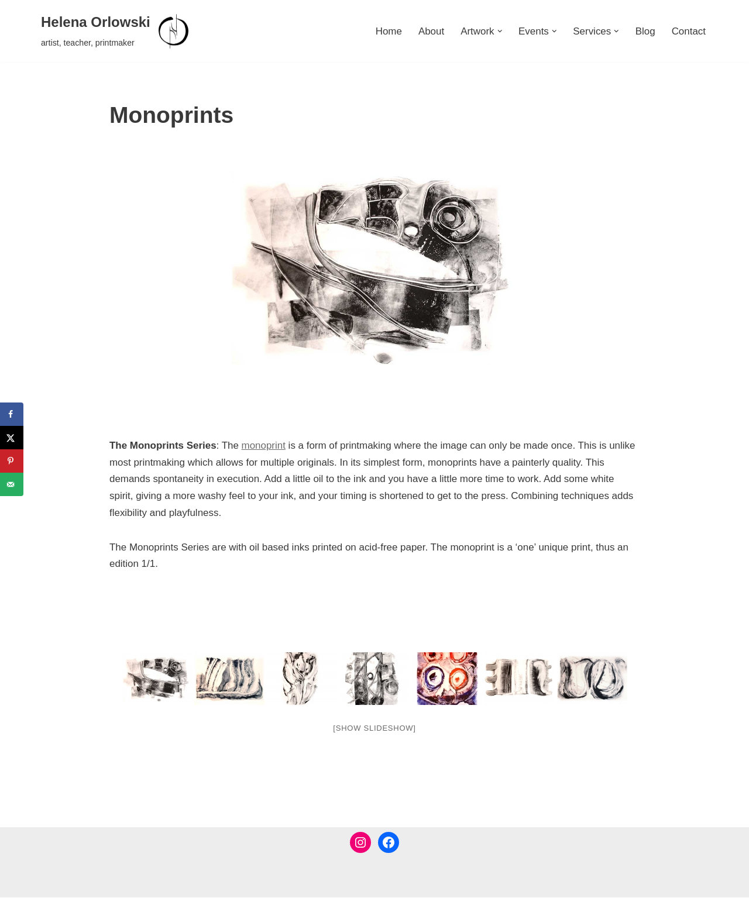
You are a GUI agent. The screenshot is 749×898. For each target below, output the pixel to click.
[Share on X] (11, 437)
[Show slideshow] (374, 728)
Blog (645, 31)
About (431, 31)
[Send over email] (11, 484)
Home (387, 31)
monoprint (264, 445)
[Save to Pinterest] (11, 461)
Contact (688, 31)
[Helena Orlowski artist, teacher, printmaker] (116, 31)
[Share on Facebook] (11, 414)
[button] (499, 31)
